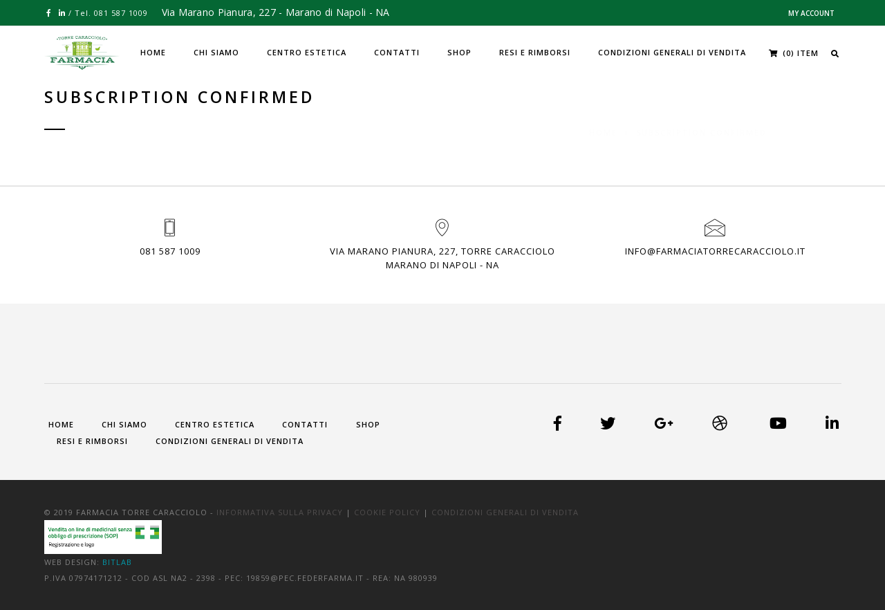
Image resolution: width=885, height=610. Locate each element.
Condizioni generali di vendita (672, 52)
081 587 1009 (170, 251)
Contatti (397, 52)
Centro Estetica (306, 52)
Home (153, 52)
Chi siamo (216, 52)
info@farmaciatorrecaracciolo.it (715, 251)
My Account (811, 13)
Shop (459, 52)
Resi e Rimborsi (534, 52)
